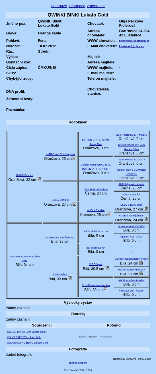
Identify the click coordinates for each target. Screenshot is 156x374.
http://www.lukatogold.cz (134, 41)
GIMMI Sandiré (24, 175)
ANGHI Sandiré (96, 210)
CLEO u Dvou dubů (131, 204)
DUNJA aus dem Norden (96, 285)
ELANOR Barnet (96, 247)
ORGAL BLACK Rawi (96, 189)
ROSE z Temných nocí (131, 215)
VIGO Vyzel (95, 264)
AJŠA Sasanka (131, 194)
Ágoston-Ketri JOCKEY (131, 226)
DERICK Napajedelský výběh (131, 258)
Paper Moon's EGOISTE (131, 159)
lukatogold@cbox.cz (131, 46)
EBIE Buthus (60, 274)
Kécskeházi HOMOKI (96, 231)
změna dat (96, 6)
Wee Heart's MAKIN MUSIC (131, 134)
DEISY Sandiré (60, 200)
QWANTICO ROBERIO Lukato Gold (27, 342)
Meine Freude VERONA (131, 269)
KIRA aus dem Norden (131, 290)
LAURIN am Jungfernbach (60, 237)
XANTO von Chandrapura (60, 154)
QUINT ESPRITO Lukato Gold (24, 337)
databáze (59, 6)
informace (77, 6)
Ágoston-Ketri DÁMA (131, 236)
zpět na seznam (78, 362)
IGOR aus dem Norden (131, 280)
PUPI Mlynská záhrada (131, 184)
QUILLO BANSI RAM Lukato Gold (26, 331)
